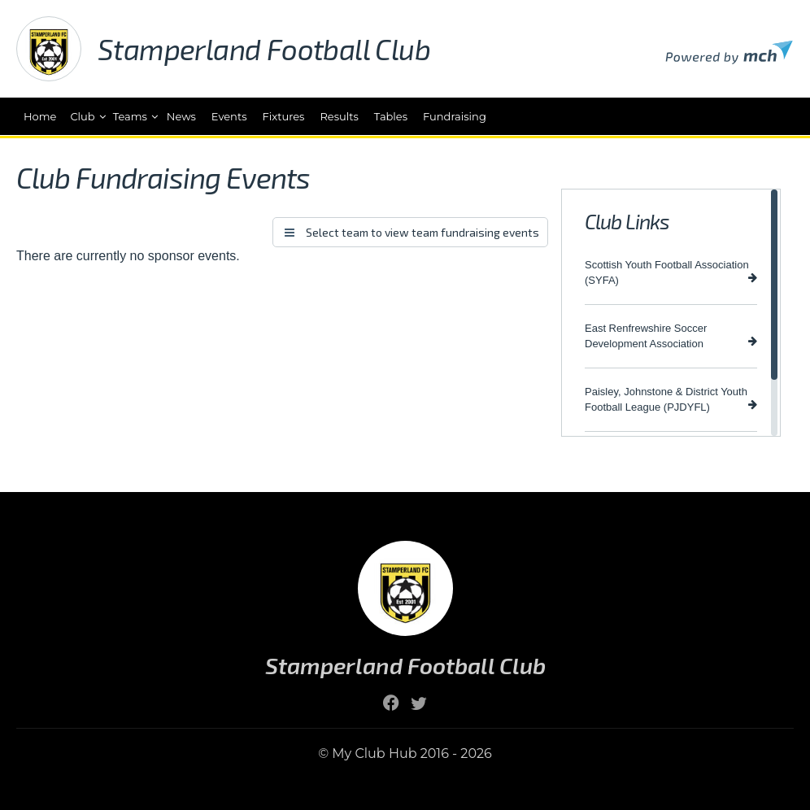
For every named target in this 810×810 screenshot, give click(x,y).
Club (82, 116)
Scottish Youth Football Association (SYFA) (671, 272)
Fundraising (454, 116)
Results (339, 116)
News (181, 116)
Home (40, 116)
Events (229, 116)
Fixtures (284, 116)
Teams (130, 116)
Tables (390, 116)
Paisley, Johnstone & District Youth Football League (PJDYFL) (671, 399)
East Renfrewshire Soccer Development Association (671, 336)
